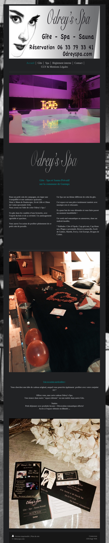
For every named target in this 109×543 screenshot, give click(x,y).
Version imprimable (21, 536)
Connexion (93, 536)
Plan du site (35, 536)
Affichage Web (91, 539)
